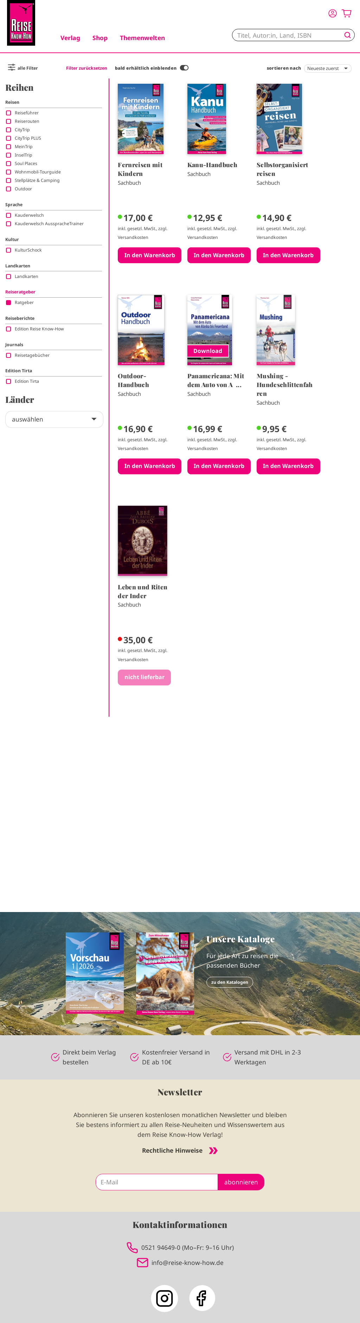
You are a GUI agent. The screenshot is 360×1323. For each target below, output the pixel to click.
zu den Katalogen (229, 982)
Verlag (70, 37)
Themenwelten (142, 37)
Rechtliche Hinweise (180, 1150)
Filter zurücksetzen (86, 68)
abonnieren (241, 1182)
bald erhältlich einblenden (145, 68)
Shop (100, 37)
